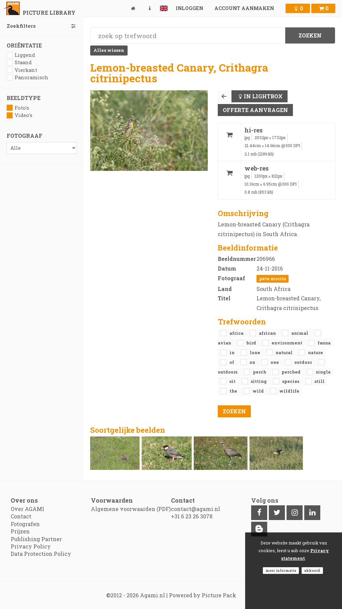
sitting (259, 381)
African (268, 333)
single (323, 372)
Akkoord (312, 570)
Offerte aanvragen (255, 109)
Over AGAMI (27, 508)
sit (232, 381)
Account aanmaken (244, 8)
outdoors (228, 372)
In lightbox (263, 96)
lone (255, 352)
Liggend (21, 55)
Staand (19, 62)
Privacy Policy (31, 546)
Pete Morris (272, 278)
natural (285, 352)
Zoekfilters (42, 26)
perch (260, 372)
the (233, 391)
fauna (324, 342)
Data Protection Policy (41, 553)
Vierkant (22, 70)
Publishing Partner (36, 538)
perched (292, 372)
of (232, 362)
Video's (19, 115)
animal (300, 333)
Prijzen (20, 531)
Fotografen (25, 523)
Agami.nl (152, 595)
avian (225, 342)
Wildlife (289, 391)
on (252, 362)
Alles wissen (109, 50)
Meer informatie (281, 570)
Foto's (18, 108)
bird (251, 342)
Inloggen (189, 8)
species (291, 381)
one (275, 362)
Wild (258, 391)
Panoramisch (27, 77)
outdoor (303, 362)
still (320, 381)
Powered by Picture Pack (202, 595)
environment (287, 342)
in (232, 352)
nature (315, 352)
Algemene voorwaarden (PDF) (131, 508)
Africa (236, 333)
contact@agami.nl (195, 508)
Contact (21, 516)
